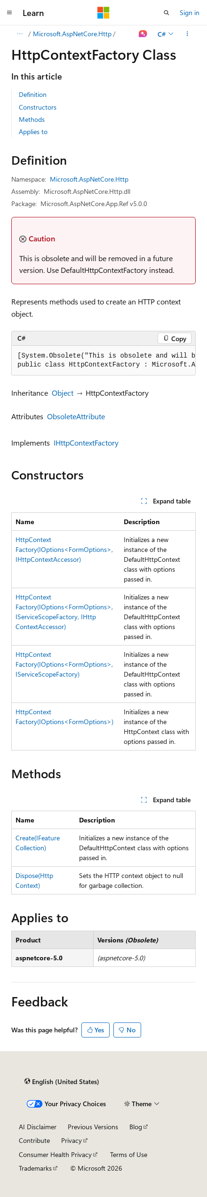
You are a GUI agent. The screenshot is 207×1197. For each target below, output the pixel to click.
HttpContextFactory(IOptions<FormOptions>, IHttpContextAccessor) (64, 549)
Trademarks (35, 1168)
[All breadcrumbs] (19, 33)
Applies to (33, 131)
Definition (33, 94)
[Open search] (166, 12)
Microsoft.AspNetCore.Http (72, 33)
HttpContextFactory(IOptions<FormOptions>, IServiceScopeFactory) (64, 664)
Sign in (189, 12)
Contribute (34, 1140)
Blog (135, 1126)
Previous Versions (93, 1126)
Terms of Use (128, 1154)
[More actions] (187, 33)
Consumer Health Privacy (55, 1154)
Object (62, 393)
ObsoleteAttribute (76, 416)
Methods (32, 119)
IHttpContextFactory (86, 442)
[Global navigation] (9, 12)
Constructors (37, 107)
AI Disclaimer (37, 1126)
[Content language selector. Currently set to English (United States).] (62, 1081)
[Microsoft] (103, 13)
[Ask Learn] (143, 33)
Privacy (71, 1140)
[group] (103, 360)
